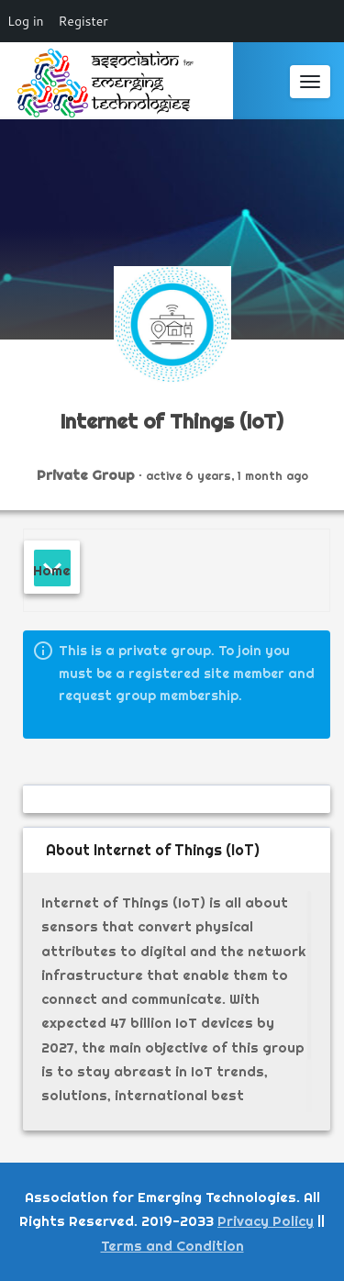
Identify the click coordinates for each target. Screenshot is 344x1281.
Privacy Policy (265, 1221)
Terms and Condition (172, 1245)
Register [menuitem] (83, 21)
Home (52, 570)
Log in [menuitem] (25, 21)
